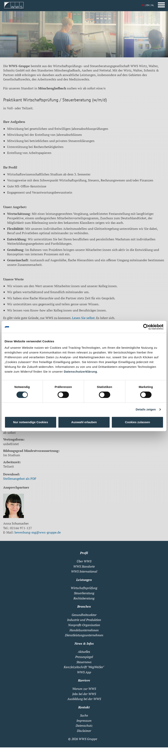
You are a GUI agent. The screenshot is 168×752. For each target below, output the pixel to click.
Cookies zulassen (137, 422)
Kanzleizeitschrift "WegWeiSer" (84, 667)
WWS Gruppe (88, 739)
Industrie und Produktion (84, 620)
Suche (84, 715)
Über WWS (84, 561)
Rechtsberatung (84, 598)
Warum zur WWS (84, 688)
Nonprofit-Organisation (84, 625)
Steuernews (84, 662)
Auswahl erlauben (84, 422)
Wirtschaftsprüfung (84, 588)
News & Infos (84, 643)
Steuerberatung (84, 593)
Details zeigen (146, 409)
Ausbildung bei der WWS (84, 699)
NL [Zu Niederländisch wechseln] (152, 5)
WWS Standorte (84, 566)
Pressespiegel (84, 657)
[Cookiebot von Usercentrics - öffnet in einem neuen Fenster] (146, 327)
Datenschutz (84, 725)
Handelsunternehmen (84, 630)
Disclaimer (84, 730)
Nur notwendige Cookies (30, 422)
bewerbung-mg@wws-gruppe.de (37, 532)
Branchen (84, 606)
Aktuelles (84, 651)
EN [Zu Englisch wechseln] (147, 5)
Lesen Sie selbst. (83, 318)
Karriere (84, 680)
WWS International (84, 571)
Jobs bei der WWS (84, 694)
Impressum (84, 720)
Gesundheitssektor (84, 615)
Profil (84, 553)
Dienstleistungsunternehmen (84, 635)
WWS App (84, 672)
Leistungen (84, 580)
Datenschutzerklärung (80, 371)
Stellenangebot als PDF (19, 478)
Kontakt (84, 707)
